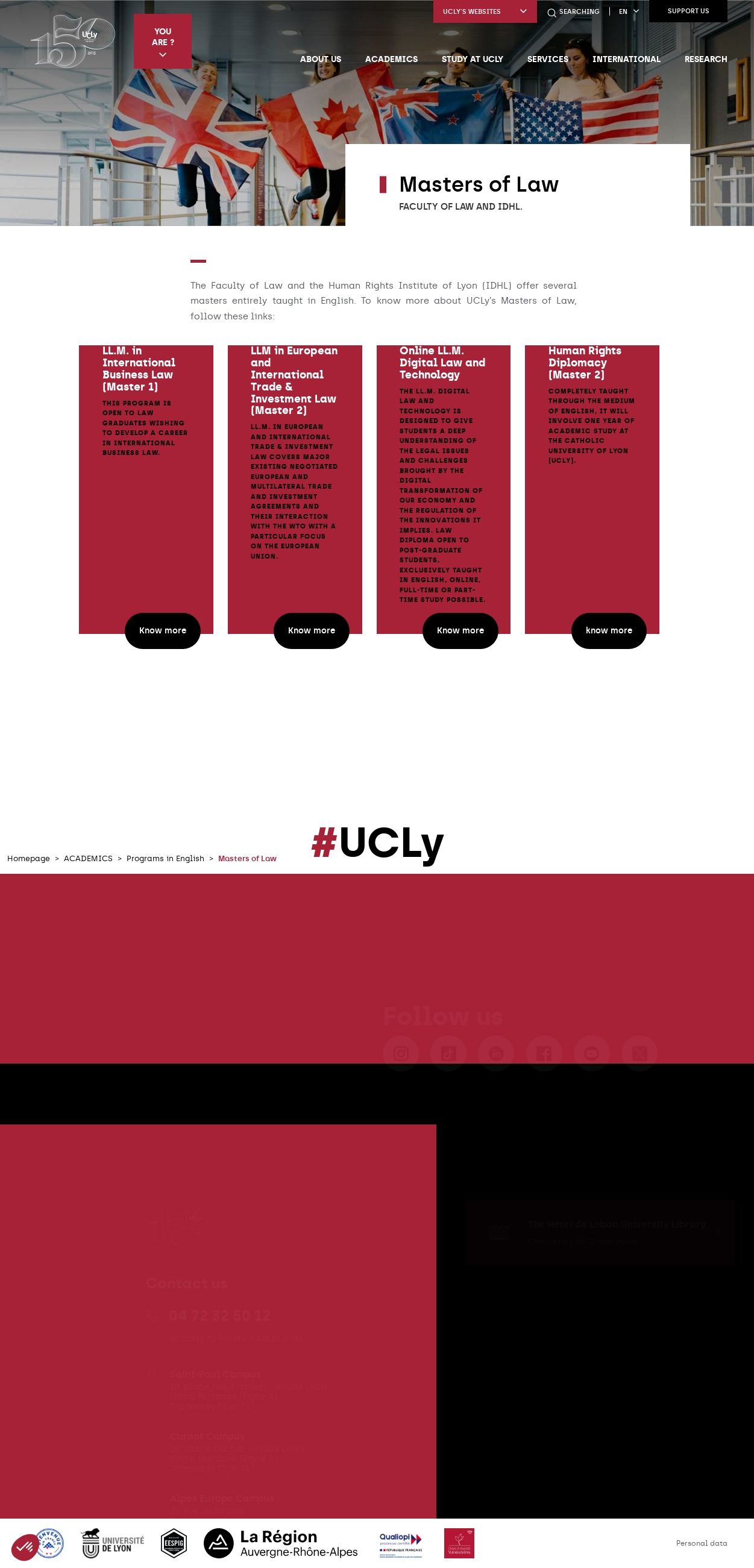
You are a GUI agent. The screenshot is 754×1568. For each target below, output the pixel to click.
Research (706, 59)
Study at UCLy (472, 59)
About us (320, 59)
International (626, 59)
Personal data (701, 1543)
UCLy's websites (485, 12)
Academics (391, 59)
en (629, 12)
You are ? (163, 42)
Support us (688, 11)
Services (547, 59)
